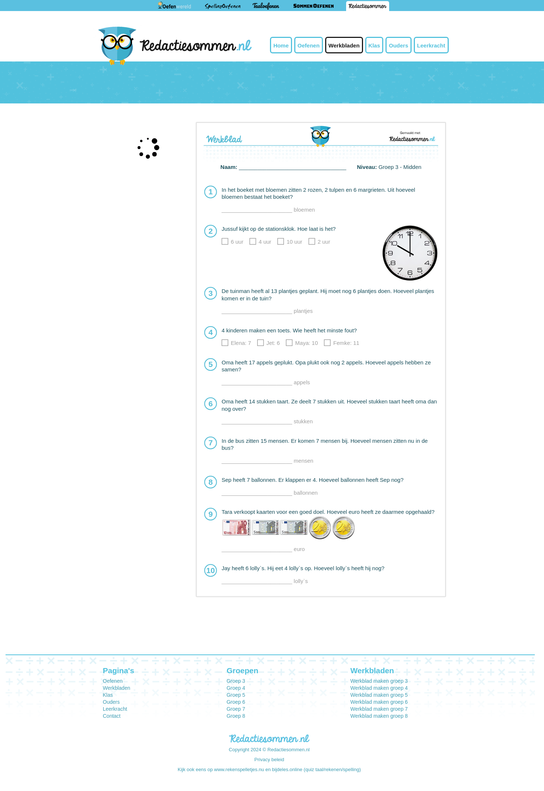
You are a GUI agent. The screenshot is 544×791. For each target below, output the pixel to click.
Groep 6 (236, 702)
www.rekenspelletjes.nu (239, 769)
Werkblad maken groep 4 (379, 688)
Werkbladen (344, 45)
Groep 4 (236, 688)
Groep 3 (236, 681)
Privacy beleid (269, 759)
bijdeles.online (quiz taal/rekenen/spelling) (316, 769)
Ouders (398, 45)
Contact (112, 716)
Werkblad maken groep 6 (379, 702)
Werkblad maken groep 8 (379, 716)
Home (281, 45)
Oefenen (309, 45)
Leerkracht (431, 45)
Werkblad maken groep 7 (379, 709)
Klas (374, 45)
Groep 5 (236, 695)
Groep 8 (236, 716)
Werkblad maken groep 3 (379, 681)
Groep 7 (236, 709)
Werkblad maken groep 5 (379, 695)
